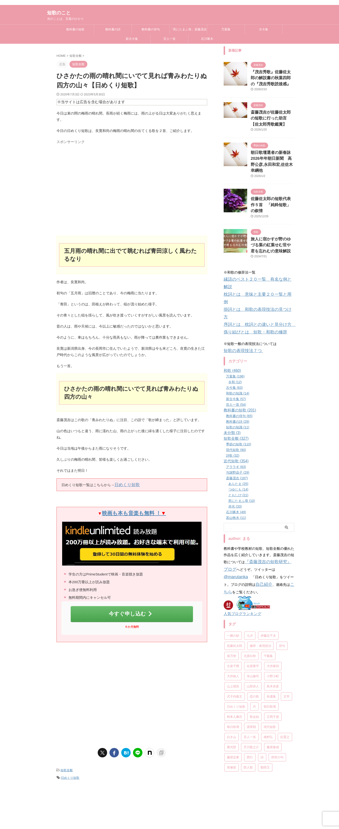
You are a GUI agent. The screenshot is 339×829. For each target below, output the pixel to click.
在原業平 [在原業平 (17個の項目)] (253, 601)
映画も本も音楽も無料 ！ (134, 511)
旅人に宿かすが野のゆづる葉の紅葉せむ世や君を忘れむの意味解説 (272, 225)
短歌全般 (67, 765)
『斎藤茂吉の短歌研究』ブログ (269, 510)
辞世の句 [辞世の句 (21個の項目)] (277, 692)
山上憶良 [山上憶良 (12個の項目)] (233, 622)
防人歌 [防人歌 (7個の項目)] (248, 703)
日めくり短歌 (125, 484)
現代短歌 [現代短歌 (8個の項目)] (270, 662)
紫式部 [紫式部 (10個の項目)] (231, 682)
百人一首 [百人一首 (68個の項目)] (250, 672)
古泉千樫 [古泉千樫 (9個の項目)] (233, 601)
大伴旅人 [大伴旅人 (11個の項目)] (233, 611)
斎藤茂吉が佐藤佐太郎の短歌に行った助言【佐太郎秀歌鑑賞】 (272, 115)
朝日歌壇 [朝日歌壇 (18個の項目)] (270, 642)
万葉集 (225, 29)
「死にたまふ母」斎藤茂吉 (188, 29)
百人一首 (169, 39)
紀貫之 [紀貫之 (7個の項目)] (285, 672)
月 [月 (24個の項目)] (254, 642)
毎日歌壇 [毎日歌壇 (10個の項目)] (233, 662)
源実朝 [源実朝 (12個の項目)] (251, 662)
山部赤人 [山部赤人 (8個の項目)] (253, 622)
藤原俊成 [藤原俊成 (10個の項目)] (273, 682)
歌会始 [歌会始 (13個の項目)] (254, 652)
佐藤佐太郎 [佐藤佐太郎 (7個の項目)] (234, 581)
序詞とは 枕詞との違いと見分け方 (254, 276)
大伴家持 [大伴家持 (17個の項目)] (273, 601)
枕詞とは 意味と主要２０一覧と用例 (254, 263)
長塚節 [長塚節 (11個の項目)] (231, 703)
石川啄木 (207, 39)
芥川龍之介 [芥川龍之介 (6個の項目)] (251, 682)
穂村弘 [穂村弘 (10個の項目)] (268, 672)
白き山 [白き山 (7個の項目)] (231, 672)
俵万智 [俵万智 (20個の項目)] (231, 591)
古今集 (263, 29)
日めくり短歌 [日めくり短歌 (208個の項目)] (236, 642)
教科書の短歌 (75, 29)
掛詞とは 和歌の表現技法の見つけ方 (254, 270)
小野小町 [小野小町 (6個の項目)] (273, 611)
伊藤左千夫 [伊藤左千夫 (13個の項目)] (268, 571)
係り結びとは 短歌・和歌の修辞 (250, 282)
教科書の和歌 (130, 802)
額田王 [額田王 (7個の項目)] (265, 703)
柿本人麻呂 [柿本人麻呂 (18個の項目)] (234, 652)
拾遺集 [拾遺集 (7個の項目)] (271, 632)
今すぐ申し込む (131, 610)
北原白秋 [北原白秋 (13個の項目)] (250, 591)
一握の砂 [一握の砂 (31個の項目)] (233, 571)
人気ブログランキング (240, 549)
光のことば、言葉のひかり (169, 820)
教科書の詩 (113, 29)
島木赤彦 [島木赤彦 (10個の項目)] (273, 622)
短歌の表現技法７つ (240, 300)
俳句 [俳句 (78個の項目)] (282, 581)
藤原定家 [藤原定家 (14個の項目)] (233, 692)
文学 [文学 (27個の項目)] (286, 632)
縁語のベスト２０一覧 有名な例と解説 (255, 257)
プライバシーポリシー (202, 802)
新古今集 (132, 39)
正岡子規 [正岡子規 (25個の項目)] (273, 652)
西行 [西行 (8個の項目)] (250, 692)
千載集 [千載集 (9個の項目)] (268, 591)
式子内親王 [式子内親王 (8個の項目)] (234, 632)
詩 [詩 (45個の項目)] (262, 692)
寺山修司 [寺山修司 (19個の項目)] (253, 611)
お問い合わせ (231, 802)
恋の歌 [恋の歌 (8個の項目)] (254, 632)
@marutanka (272, 516)
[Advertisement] (131, 192)
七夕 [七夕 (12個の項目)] (250, 571)
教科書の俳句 (150, 29)
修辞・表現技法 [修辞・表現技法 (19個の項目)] (260, 581)
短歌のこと (59, 12)
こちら (257, 529)
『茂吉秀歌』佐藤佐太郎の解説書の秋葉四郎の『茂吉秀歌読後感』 (272, 77)
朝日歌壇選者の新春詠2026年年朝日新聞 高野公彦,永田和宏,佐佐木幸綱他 (271, 153)
